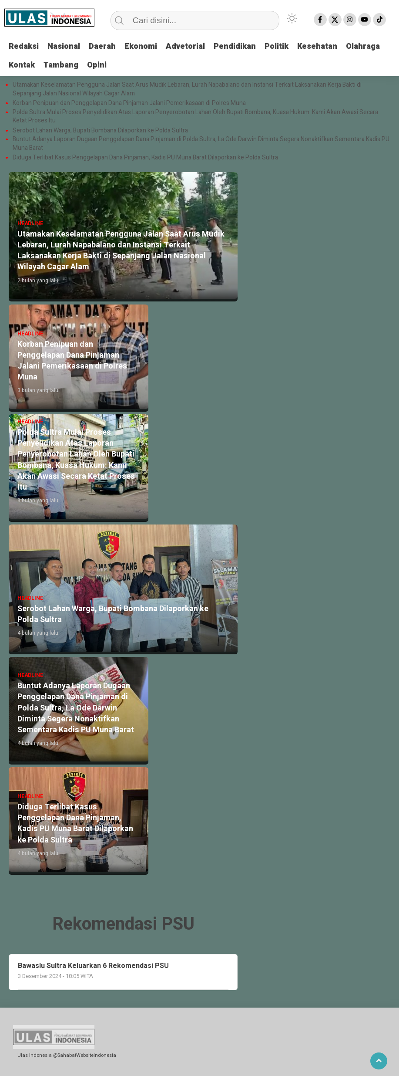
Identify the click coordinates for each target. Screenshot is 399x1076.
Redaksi (24, 46)
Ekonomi (140, 46)
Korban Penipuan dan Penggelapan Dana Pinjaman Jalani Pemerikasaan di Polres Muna (129, 103)
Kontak (22, 65)
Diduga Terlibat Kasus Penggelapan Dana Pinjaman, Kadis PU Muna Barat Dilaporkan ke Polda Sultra (145, 157)
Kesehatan (317, 46)
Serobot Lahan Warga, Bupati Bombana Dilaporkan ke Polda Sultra (101, 130)
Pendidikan (235, 46)
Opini (97, 65)
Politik (276, 46)
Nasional (63, 46)
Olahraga (363, 46)
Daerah (102, 46)
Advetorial (185, 46)
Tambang (61, 65)
